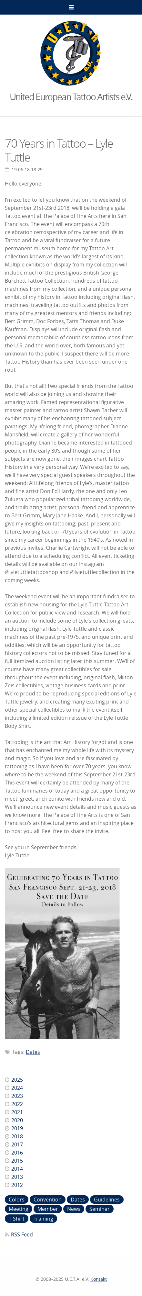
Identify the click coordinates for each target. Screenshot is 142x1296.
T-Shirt (17, 1218)
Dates (33, 1051)
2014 (17, 1168)
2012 (17, 1185)
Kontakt (98, 1279)
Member (47, 1208)
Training (43, 1218)
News (73, 1208)
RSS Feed (22, 1234)
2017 (17, 1144)
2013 (17, 1176)
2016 (17, 1152)
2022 (17, 1104)
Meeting (18, 1208)
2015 (17, 1160)
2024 (17, 1087)
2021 (17, 1112)
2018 (17, 1136)
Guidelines (107, 1199)
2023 (17, 1095)
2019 (17, 1128)
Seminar (99, 1208)
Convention (48, 1199)
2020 (17, 1120)
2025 (17, 1079)
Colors (17, 1199)
